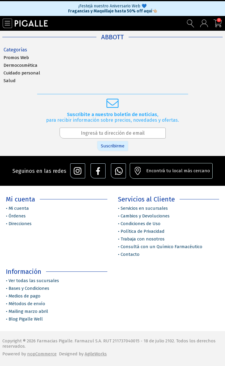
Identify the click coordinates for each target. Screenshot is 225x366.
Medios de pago (24, 296)
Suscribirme (112, 146)
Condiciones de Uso (140, 223)
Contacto (130, 254)
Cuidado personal (22, 73)
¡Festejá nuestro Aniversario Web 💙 (112, 6)
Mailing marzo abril (28, 311)
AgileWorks (96, 354)
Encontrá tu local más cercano (178, 170)
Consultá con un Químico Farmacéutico (161, 246)
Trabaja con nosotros (143, 239)
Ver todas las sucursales (34, 280)
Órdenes (17, 216)
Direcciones (20, 223)
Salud (10, 80)
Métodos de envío (27, 303)
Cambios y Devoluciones (145, 216)
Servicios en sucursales (144, 208)
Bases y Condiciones (29, 288)
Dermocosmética (20, 65)
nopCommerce (42, 354)
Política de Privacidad (143, 231)
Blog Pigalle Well (26, 319)
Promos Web (16, 57)
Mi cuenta (19, 208)
